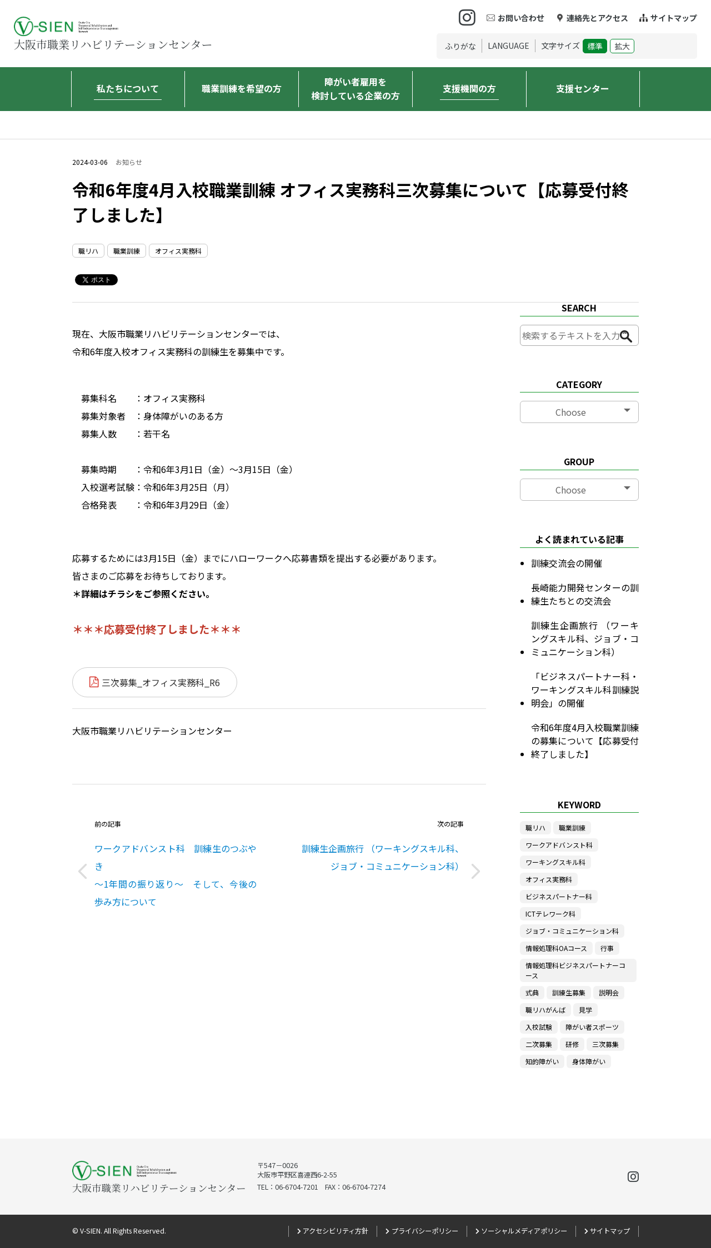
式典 (532, 992)
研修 (572, 1044)
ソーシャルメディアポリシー (524, 1231)
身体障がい (588, 1061)
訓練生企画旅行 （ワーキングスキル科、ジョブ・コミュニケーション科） (585, 638)
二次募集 (538, 1044)
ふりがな (460, 46)
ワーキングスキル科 (555, 862)
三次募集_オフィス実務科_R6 (161, 682)
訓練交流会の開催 (566, 563)
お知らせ (129, 162)
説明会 (609, 992)
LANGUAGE (508, 45)
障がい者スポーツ (592, 1026)
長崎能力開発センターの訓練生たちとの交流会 (585, 594)
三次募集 (605, 1044)
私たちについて (128, 88)
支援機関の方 (469, 88)
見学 (585, 1009)
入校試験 (538, 1026)
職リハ (88, 250)
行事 (607, 948)
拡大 (622, 46)
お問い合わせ (521, 17)
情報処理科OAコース (556, 948)
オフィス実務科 (178, 250)
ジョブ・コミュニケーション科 (572, 930)
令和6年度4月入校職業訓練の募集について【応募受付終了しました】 (585, 741)
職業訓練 (126, 250)
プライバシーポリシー (425, 1231)
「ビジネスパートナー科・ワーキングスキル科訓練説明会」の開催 (585, 689)
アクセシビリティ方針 (335, 1231)
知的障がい (542, 1061)
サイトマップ (673, 17)
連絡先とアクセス (597, 17)
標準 (595, 46)
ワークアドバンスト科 (559, 844)
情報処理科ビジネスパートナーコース (575, 970)
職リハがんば (545, 1009)
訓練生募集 (568, 992)
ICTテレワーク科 (550, 913)
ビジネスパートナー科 (558, 896)
